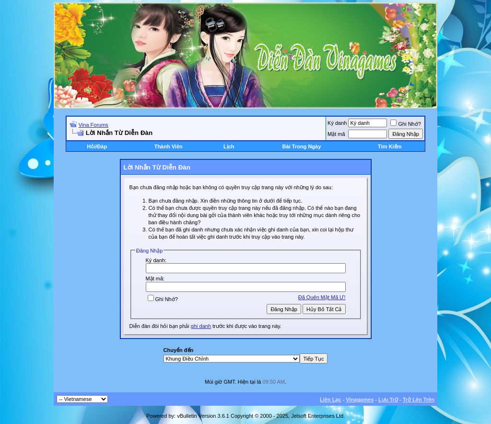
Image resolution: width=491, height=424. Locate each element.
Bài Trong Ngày (301, 146)
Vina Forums (93, 125)
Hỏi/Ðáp (97, 146)
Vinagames (360, 399)
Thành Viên (168, 146)
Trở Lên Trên (418, 399)
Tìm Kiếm (389, 146)
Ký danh (337, 123)
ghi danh (201, 326)
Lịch (228, 146)
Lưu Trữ (388, 399)
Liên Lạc (330, 399)
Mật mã (336, 134)
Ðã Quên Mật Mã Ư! (322, 297)
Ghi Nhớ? (405, 124)
